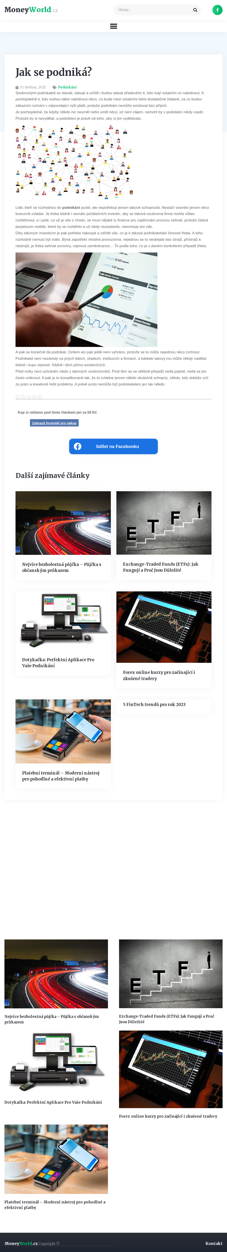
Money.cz (32, 1242)
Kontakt (214, 1242)
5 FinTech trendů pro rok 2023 (153, 704)
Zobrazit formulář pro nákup (54, 423)
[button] (113, 26)
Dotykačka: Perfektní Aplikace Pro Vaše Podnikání (52, 1101)
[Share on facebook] (113, 446)
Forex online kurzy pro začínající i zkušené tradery (167, 1115)
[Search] (195, 10)
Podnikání (67, 87)
